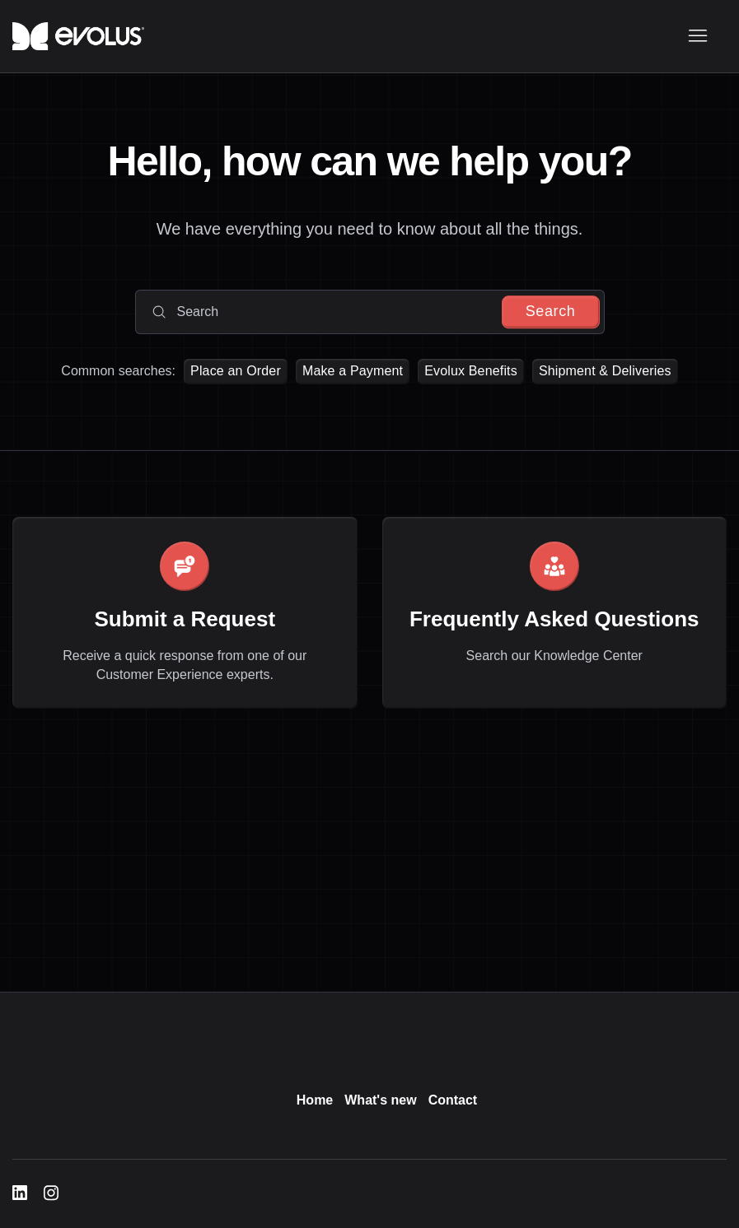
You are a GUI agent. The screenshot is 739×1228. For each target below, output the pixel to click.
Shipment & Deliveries (605, 371)
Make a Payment (352, 371)
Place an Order (235, 371)
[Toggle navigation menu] (697, 36)
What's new (380, 1100)
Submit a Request (184, 619)
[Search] (370, 312)
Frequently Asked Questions (554, 619)
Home (315, 1100)
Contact (453, 1100)
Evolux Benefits (470, 371)
